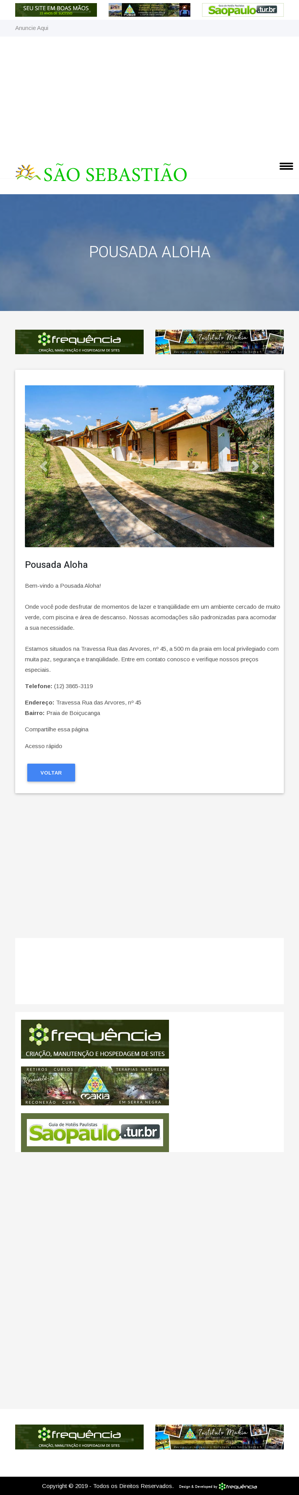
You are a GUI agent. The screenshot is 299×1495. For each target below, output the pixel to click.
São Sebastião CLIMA (149, 975)
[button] (43, 466)
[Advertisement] (149, 94)
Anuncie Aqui (31, 28)
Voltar (51, 773)
